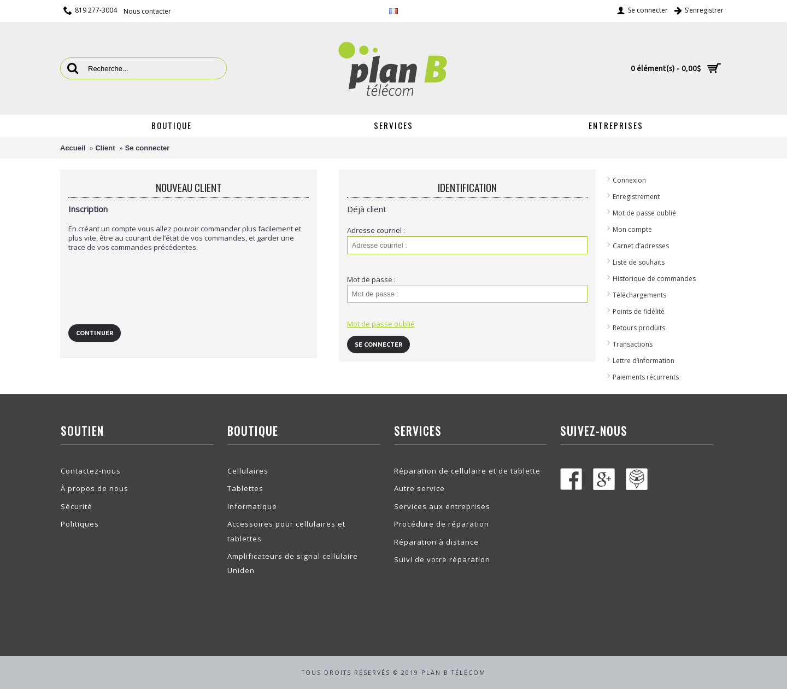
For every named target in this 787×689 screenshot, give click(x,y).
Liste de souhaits (639, 262)
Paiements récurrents (646, 377)
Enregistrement (636, 196)
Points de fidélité (639, 311)
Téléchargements (639, 295)
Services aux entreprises (442, 506)
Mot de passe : (371, 279)
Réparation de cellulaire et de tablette (467, 471)
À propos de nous (94, 488)
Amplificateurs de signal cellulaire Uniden (292, 563)
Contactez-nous (91, 471)
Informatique (252, 506)
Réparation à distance (436, 542)
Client (105, 148)
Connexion (629, 180)
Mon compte (632, 229)
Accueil (72, 148)
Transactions (633, 344)
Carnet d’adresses (641, 245)
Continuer (94, 333)
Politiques (80, 524)
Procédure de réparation (441, 524)
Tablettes (245, 488)
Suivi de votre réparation (442, 559)
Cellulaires (247, 471)
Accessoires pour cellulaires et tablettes (286, 531)
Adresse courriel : (376, 230)
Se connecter (147, 148)
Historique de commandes (654, 278)
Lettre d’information (643, 360)
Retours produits (639, 327)
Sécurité (76, 506)
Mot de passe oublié (644, 213)
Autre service (419, 488)
